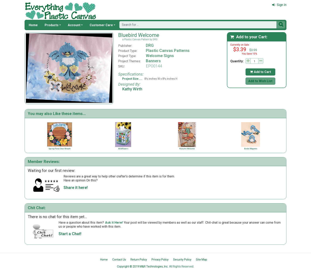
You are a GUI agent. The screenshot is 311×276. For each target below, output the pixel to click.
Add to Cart (260, 72)
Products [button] (52, 25)
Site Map (201, 259)
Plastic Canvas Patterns (168, 50)
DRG (150, 45)
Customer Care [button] (101, 25)
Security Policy (182, 259)
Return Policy (139, 259)
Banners (153, 60)
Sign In (279, 5)
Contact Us (119, 259)
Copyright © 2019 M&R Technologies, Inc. (142, 266)
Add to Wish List (260, 81)
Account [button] (74, 25)
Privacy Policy (160, 259)
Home (33, 25)
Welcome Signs (160, 55)
